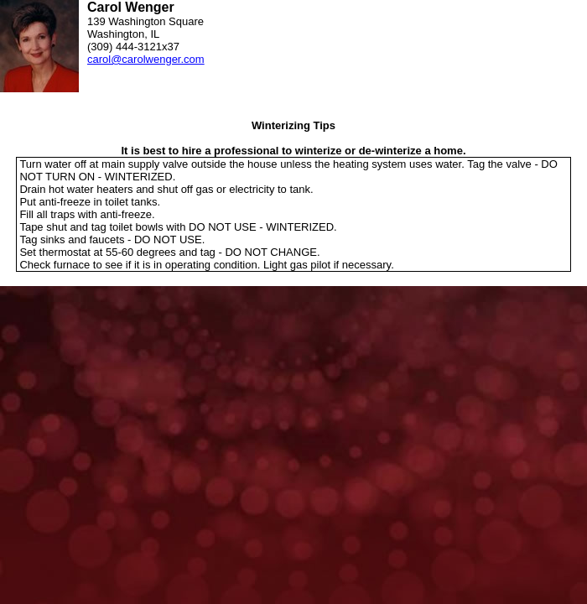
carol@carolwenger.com (146, 59)
